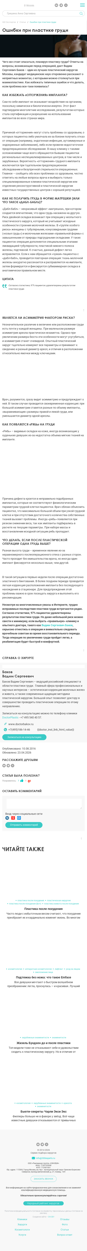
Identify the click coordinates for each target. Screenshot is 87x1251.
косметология (15, 969)
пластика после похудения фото (25, 903)
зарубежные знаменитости (35, 1037)
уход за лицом (73, 969)
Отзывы (64, 1219)
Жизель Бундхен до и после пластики (43, 1043)
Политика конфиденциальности (18, 1211)
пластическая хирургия (59, 900)
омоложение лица (44, 972)
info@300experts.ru (45, 1158)
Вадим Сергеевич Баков (57, 625)
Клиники (22, 1219)
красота (68, 1103)
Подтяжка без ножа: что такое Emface (43, 977)
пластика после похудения (31, 900)
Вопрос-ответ (64, 1234)
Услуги (22, 1234)
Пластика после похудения (43, 909)
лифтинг (59, 969)
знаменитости (59, 1037)
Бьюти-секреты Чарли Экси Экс (44, 1111)
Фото (65, 1224)
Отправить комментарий (24, 825)
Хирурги (22, 1224)
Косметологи (22, 1229)
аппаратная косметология (38, 969)
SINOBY (51, 1217)
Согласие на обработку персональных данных (52, 1211)
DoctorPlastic (10, 717)
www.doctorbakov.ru (21, 724)
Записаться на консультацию (24, 737)
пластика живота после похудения (61, 903)
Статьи (65, 1229)
